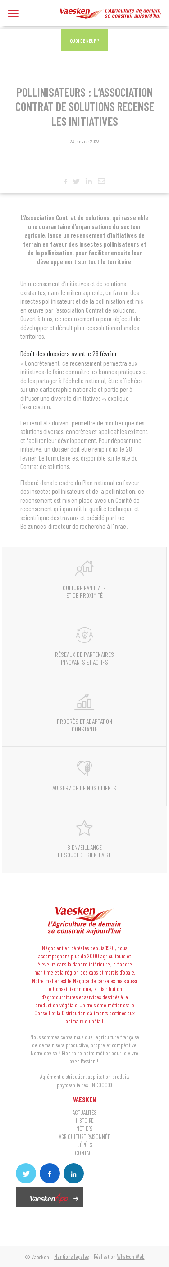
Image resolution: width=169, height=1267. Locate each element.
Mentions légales (71, 1256)
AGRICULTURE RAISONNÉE (84, 1137)
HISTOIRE (85, 1121)
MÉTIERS (84, 1129)
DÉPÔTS (84, 1145)
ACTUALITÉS (84, 1113)
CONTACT (84, 1153)
